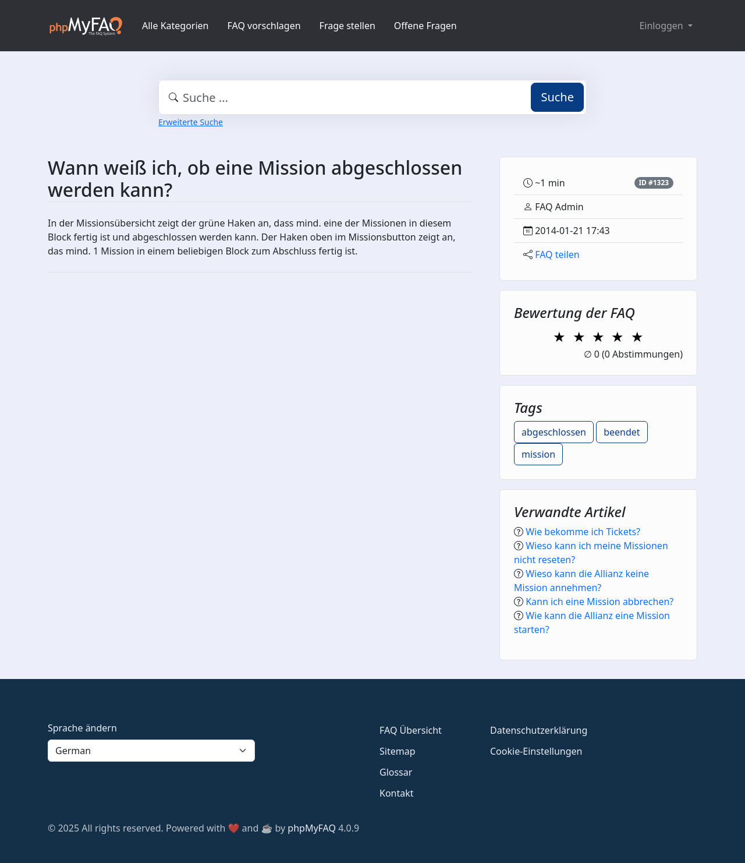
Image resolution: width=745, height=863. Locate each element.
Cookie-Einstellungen (536, 751)
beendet (622, 432)
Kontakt (396, 793)
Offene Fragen (425, 25)
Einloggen (662, 25)
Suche (557, 97)
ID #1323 (653, 183)
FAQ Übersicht (410, 730)
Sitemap (397, 751)
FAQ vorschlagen (264, 25)
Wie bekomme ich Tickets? (583, 531)
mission (538, 454)
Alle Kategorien (175, 25)
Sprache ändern (82, 727)
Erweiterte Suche (190, 122)
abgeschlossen (554, 432)
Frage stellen (347, 25)
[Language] (151, 751)
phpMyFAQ (312, 828)
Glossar (395, 772)
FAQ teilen (557, 254)
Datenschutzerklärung (538, 730)
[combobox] (372, 97)
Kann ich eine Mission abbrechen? (599, 601)
